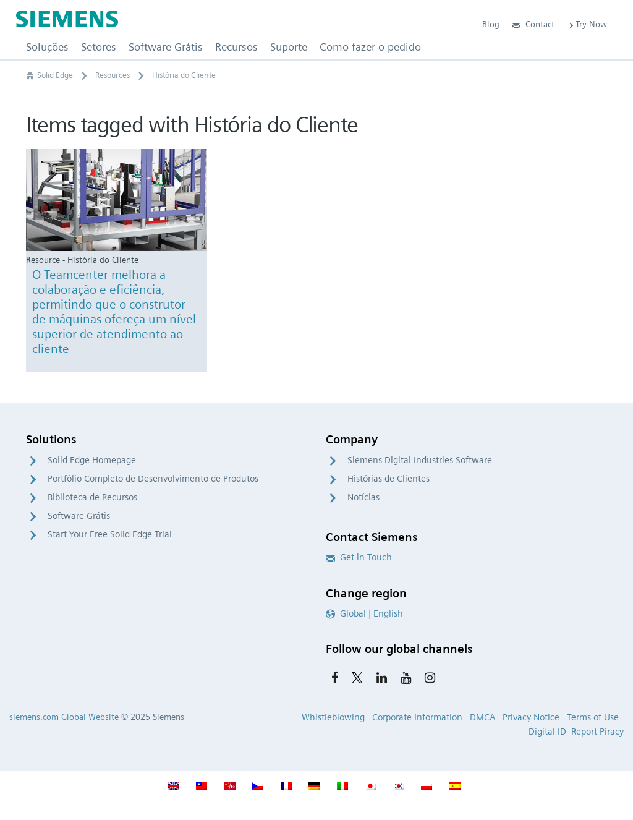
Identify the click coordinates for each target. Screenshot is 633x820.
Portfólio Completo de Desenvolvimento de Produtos (153, 478)
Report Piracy (597, 731)
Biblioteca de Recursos (92, 497)
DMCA (482, 717)
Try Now (587, 24)
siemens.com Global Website (64, 717)
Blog (490, 24)
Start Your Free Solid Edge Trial (110, 534)
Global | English (364, 613)
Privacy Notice (531, 717)
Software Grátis (79, 515)
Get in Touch (359, 557)
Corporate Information (417, 717)
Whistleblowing (333, 717)
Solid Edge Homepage (92, 460)
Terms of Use (593, 717)
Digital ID (547, 731)
